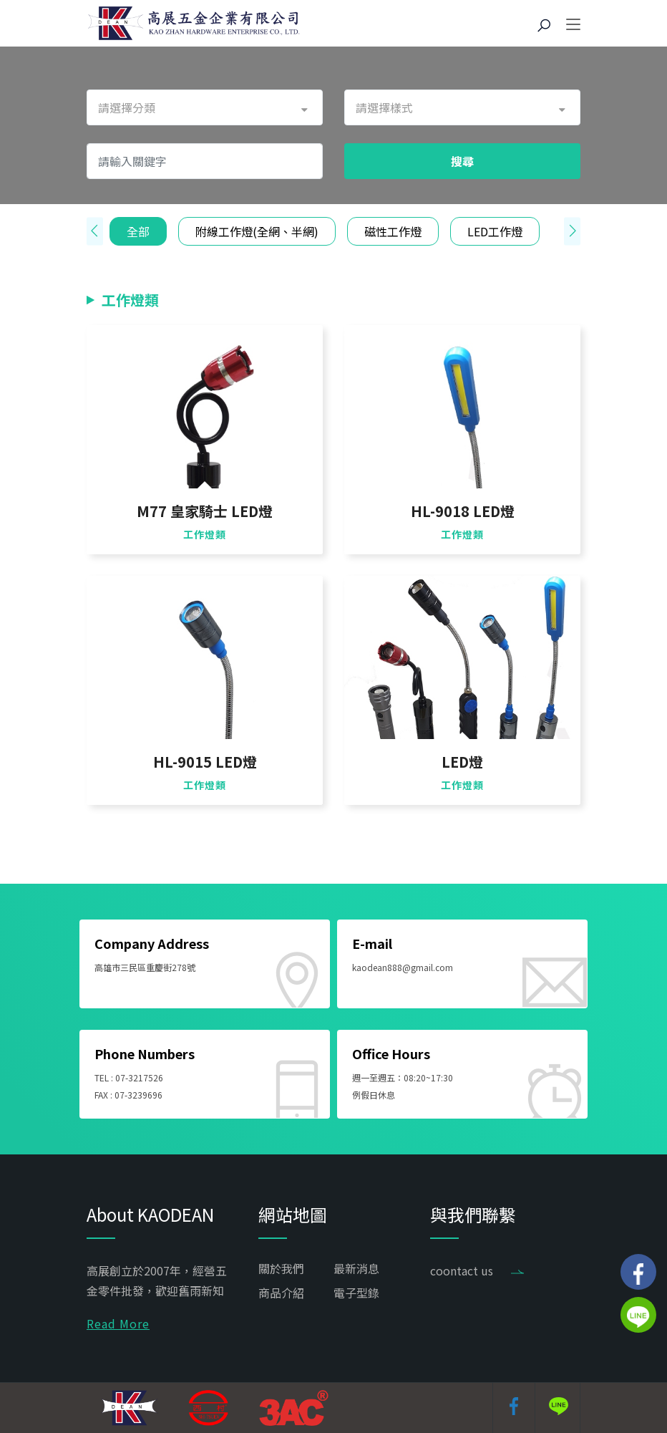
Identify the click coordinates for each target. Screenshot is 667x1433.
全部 (138, 231)
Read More (118, 1323)
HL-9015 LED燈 (205, 762)
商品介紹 (281, 1292)
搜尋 (462, 161)
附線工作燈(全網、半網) (256, 231)
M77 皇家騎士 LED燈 (205, 511)
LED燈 (462, 762)
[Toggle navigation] (573, 25)
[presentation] (95, 231)
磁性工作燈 (393, 231)
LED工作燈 (494, 231)
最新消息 (356, 1268)
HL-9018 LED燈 (463, 511)
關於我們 (281, 1268)
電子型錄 (356, 1292)
